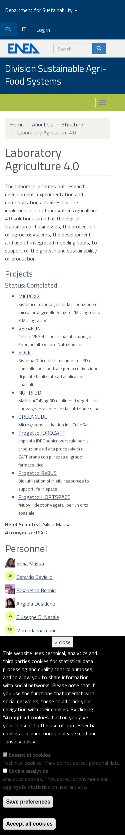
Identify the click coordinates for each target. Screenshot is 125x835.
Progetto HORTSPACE (44, 497)
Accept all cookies (29, 824)
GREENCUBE (32, 417)
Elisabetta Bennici (36, 590)
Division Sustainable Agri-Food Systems (55, 75)
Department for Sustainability (41, 10)
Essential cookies (30, 755)
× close (63, 642)
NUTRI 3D (29, 393)
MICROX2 (29, 296)
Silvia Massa (57, 524)
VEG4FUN (29, 328)
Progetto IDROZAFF (41, 433)
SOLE (24, 352)
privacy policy (20, 741)
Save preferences (28, 802)
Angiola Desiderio (35, 604)
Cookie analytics (28, 771)
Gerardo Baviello (34, 577)
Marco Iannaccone (36, 630)
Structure (72, 124)
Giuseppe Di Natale (37, 617)
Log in (43, 30)
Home (17, 124)
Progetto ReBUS (37, 473)
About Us (42, 124)
